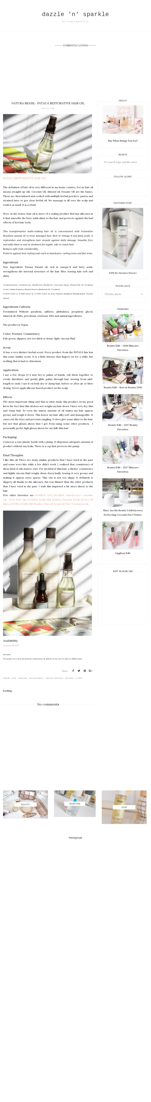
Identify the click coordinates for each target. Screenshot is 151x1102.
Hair (14, 678)
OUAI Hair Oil (16, 500)
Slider (79, 678)
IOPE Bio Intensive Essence (123, 273)
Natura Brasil (11, 645)
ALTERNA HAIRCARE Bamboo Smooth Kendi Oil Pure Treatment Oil (48, 504)
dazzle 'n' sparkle (75, 14)
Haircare (22, 678)
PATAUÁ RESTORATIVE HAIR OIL (24, 178)
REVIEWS (69, 678)
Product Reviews (54, 678)
